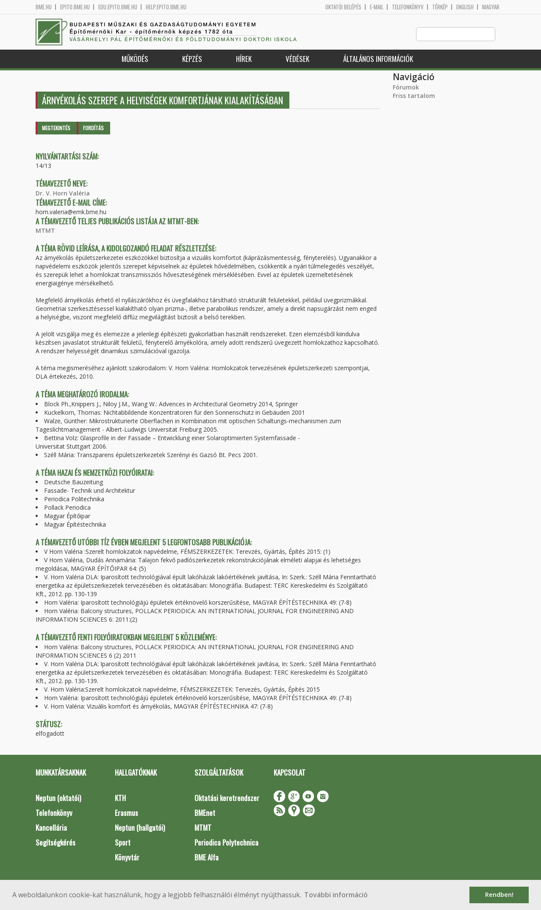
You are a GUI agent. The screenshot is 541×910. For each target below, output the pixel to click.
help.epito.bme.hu (166, 7)
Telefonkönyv (408, 7)
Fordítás (93, 128)
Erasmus (126, 813)
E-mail (376, 7)
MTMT (45, 231)
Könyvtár (127, 857)
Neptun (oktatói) (58, 798)
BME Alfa (206, 857)
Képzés (192, 59)
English (465, 7)
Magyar (490, 7)
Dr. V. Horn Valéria (63, 194)
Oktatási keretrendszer (226, 798)
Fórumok (406, 88)
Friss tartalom (414, 96)
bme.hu (44, 7)
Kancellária (51, 828)
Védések (297, 59)
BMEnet (204, 813)
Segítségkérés (55, 842)
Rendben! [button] (499, 894)
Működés (135, 59)
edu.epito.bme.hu (117, 7)
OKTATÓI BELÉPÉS (343, 7)
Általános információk (378, 59)
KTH (120, 798)
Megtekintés (56, 128)
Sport (122, 842)
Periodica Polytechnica (226, 842)
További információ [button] (336, 894)
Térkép (440, 7)
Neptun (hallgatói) (140, 828)
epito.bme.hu (75, 7)
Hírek (244, 59)
